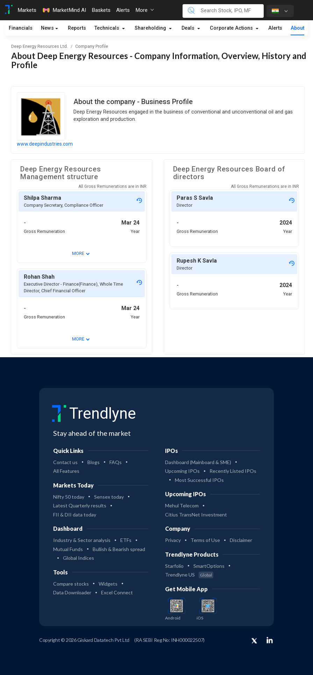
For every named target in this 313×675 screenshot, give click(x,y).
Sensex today (109, 497)
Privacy (173, 540)
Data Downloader (72, 592)
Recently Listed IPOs (232, 471)
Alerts (275, 28)
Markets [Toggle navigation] (26, 10)
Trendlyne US (189, 575)
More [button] (144, 10)
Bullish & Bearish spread (119, 549)
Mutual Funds (68, 549)
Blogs (93, 462)
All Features (66, 471)
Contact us (65, 462)
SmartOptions (209, 566)
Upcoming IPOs (182, 471)
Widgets (108, 584)
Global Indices (78, 558)
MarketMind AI (64, 10)
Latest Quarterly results (79, 505)
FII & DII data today (74, 515)
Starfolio (174, 566)
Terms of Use (205, 540)
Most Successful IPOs (199, 480)
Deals (189, 28)
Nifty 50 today (68, 497)
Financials (21, 28)
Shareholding (151, 28)
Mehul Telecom (182, 505)
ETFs (125, 540)
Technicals (107, 28)
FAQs (115, 462)
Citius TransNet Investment (196, 515)
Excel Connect (117, 592)
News (47, 28)
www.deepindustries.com (45, 144)
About (297, 28)
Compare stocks (71, 584)
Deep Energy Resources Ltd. (39, 46)
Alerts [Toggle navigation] (123, 10)
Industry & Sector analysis (82, 540)
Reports (77, 28)
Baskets (101, 10)
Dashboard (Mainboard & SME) (198, 462)
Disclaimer (241, 540)
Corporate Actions (232, 28)
